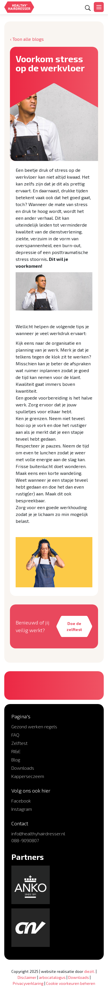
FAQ (15, 734)
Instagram (21, 809)
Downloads (22, 768)
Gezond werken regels (34, 726)
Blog (15, 759)
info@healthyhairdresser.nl (38, 833)
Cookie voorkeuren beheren (70, 983)
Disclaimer (27, 977)
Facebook (21, 800)
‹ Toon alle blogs (27, 39)
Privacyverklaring (28, 983)
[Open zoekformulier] (87, 8)
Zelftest (19, 743)
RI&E (16, 751)
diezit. (89, 971)
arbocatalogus (52, 977)
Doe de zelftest (74, 626)
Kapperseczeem (27, 776)
